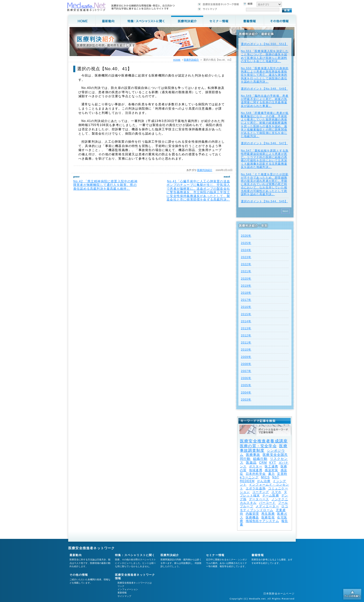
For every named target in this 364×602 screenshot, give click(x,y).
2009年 (246, 356)
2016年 (246, 306)
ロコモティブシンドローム (264, 508)
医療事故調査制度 (263, 448)
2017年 (246, 299)
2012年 (246, 335)
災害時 (282, 473)
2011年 (246, 342)
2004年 (246, 392)
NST (275, 477)
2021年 (246, 271)
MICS (265, 477)
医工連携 (271, 466)
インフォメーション (128, 589)
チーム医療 (270, 495)
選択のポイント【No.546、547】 (264, 143)
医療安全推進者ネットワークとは (135, 583)
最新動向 (76, 555)
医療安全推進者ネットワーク (91, 548)
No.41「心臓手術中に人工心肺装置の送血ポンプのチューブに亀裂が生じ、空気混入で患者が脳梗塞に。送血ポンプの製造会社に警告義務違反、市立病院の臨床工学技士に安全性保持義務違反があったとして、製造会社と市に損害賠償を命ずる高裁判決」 (198, 190)
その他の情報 (79, 574)
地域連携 (255, 470)
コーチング (260, 492)
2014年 (246, 321)
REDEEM (247, 481)
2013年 (246, 328)
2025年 (246, 242)
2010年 (246, 349)
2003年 (246, 399)
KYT (272, 462)
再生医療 (268, 513)
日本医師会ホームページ (278, 593)
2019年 (246, 285)
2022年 (246, 264)
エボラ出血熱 (256, 488)
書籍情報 (258, 555)
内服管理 (252, 513)
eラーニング (249, 477)
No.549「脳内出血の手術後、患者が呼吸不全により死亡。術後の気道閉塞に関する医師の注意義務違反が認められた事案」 (264, 100)
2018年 (246, 292)
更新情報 (122, 592)
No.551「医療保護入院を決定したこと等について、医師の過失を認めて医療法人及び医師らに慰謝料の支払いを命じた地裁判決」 (264, 56)
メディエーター (267, 506)
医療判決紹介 (204, 170)
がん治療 (263, 481)
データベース (259, 499)
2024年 (246, 250)
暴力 (271, 473)
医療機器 (252, 517)
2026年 (246, 235)
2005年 (246, 385)
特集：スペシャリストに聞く (135, 555)
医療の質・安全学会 (258, 446)
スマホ (276, 492)
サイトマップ (124, 596)
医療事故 (253, 455)
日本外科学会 (256, 473)
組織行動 (260, 459)
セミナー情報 (215, 555)
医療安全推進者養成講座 (264, 441)
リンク (121, 586)
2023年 (246, 257)
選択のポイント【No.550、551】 (264, 43)
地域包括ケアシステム (262, 521)
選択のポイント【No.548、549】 (264, 88)
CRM (263, 462)
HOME (176, 59)
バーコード (267, 503)
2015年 (246, 314)
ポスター (255, 466)
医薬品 (251, 462)
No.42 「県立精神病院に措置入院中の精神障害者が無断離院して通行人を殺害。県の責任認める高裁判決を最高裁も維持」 (105, 185)
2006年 (246, 378)
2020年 (246, 278)
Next (285, 211)
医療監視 (268, 517)
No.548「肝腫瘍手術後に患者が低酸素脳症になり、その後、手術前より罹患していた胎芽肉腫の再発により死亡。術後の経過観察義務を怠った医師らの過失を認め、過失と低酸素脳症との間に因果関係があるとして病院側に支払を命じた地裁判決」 (264, 124)
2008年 (246, 363)
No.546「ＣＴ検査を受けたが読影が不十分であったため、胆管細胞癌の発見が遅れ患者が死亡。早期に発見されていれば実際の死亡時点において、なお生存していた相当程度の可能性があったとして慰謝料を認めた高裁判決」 (264, 184)
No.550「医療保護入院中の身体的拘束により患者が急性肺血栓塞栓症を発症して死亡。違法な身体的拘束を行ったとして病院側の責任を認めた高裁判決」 (264, 75)
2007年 (246, 370)
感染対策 (271, 470)
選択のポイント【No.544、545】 (264, 201)
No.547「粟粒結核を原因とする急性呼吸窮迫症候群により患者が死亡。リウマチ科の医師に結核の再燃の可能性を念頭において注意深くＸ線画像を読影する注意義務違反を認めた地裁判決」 (264, 159)
